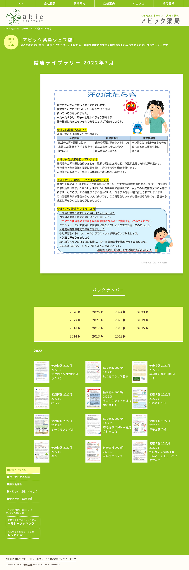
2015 (141, 328)
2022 (73, 320)
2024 (118, 312)
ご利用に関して (13, 558)
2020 (118, 320)
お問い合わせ (54, 558)
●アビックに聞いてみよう (22, 491)
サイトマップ (69, 558)
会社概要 (50, 3)
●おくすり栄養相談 (18, 477)
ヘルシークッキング (23, 522)
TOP (20, 3)
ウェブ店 (139, 3)
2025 (96, 312)
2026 (73, 312)
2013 (96, 336)
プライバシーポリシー (34, 558)
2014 (73, 336)
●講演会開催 (14, 484)
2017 (96, 328)
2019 (141, 320)
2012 (118, 336)
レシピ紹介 (23, 533)
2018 (73, 328)
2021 (96, 320)
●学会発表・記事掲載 (19, 498)
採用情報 (168, 3)
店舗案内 (109, 3)
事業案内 (79, 3)
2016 (118, 328)
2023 (141, 312)
